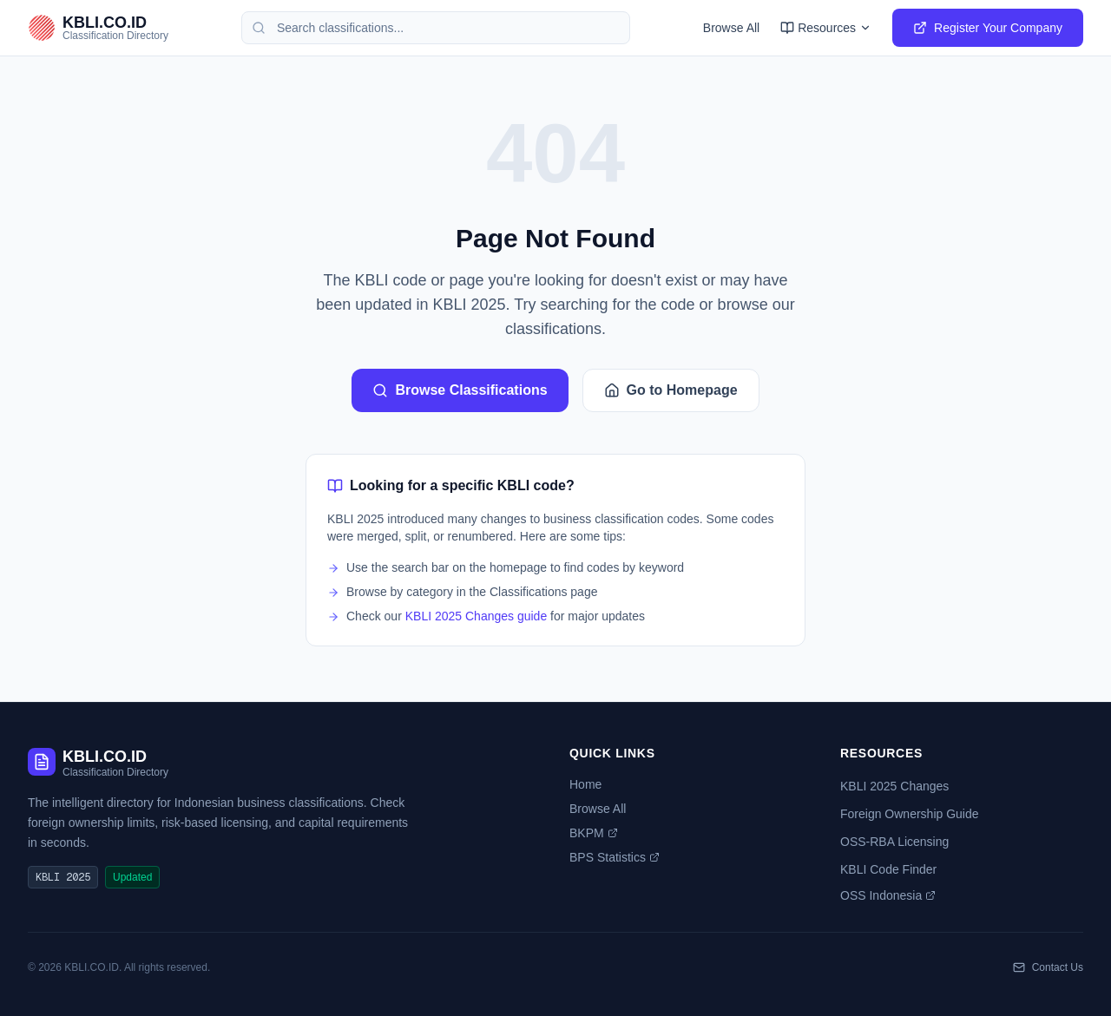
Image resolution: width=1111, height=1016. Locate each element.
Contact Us (1048, 967)
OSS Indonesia (888, 895)
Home (585, 784)
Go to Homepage (671, 390)
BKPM (593, 833)
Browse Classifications (459, 390)
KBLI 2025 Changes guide (476, 616)
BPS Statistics (614, 857)
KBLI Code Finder (888, 869)
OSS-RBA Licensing (894, 842)
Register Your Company (987, 28)
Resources (825, 28)
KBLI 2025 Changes (894, 786)
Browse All (731, 28)
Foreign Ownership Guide (909, 814)
